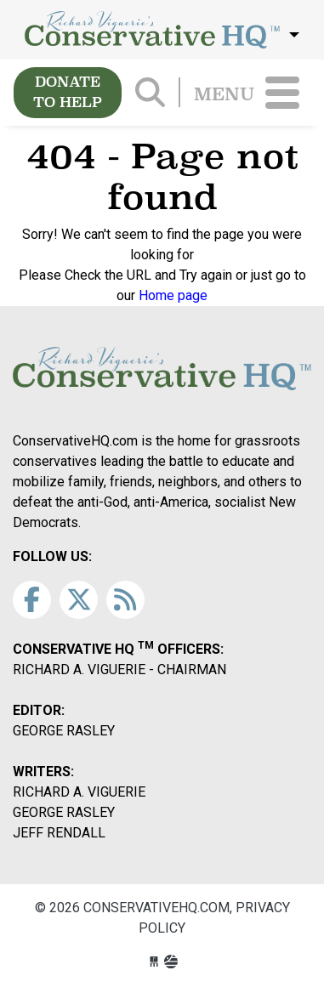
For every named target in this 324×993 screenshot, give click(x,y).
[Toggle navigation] (282, 92)
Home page (173, 295)
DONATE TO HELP (67, 92)
